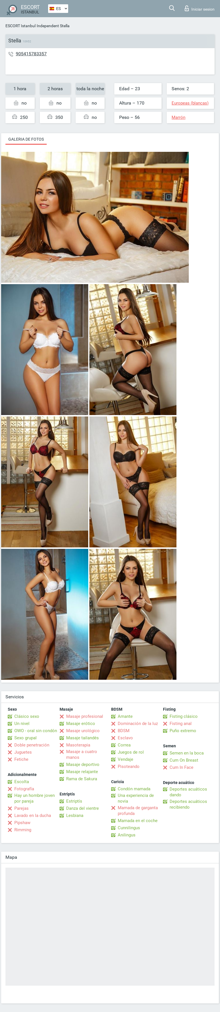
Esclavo (125, 737)
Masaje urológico (83, 730)
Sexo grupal (25, 737)
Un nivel (22, 723)
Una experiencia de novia (136, 798)
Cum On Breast (184, 760)
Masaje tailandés (82, 737)
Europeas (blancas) (190, 103)
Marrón (178, 117)
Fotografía (24, 788)
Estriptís (74, 801)
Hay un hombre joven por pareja (34, 798)
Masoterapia (78, 745)
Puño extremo (183, 730)
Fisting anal (181, 723)
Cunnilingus (129, 827)
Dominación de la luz (138, 723)
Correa (124, 745)
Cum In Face (181, 767)
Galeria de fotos (26, 139)
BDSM (123, 730)
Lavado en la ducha (32, 815)
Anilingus (126, 835)
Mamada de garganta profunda (138, 810)
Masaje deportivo (82, 764)
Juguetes (23, 752)
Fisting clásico (184, 716)
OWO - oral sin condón (35, 730)
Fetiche (21, 759)
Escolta (21, 781)
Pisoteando (129, 766)
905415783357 (31, 53)
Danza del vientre (82, 808)
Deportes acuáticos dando (188, 792)
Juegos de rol (131, 752)
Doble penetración (31, 745)
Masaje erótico (80, 723)
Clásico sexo (26, 716)
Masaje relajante (82, 771)
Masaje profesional (84, 716)
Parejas (21, 808)
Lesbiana (74, 815)
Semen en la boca (187, 753)
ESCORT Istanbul (20, 25)
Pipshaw (22, 822)
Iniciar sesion (200, 8)
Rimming (22, 829)
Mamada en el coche (138, 820)
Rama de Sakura (81, 778)
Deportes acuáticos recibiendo (188, 804)
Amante (125, 716)
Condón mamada (134, 788)
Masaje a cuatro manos (81, 754)
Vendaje (125, 759)
